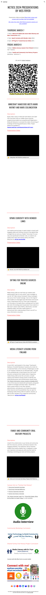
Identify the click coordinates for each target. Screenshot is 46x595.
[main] (23, 9)
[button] (1, 2)
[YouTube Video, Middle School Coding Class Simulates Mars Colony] (23, 173)
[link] (23, 147)
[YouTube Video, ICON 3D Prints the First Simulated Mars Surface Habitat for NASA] (23, 198)
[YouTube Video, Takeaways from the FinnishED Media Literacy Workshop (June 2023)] (23, 411)
